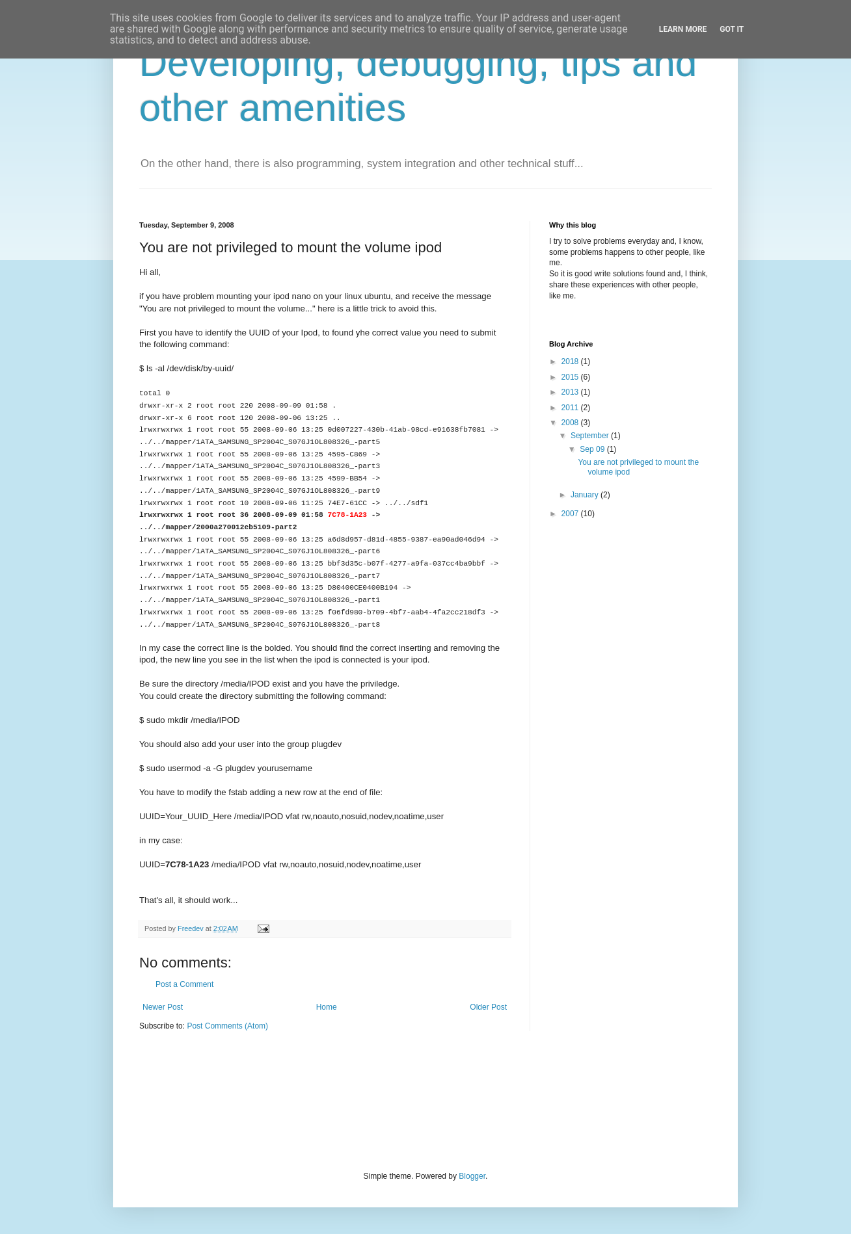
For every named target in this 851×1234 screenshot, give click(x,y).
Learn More (683, 29)
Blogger (472, 1176)
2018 (571, 361)
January (586, 494)
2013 (571, 392)
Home (326, 1007)
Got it (732, 29)
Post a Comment (184, 984)
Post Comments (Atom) (227, 1026)
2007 (571, 513)
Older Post (488, 1007)
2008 (571, 422)
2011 (571, 407)
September (591, 435)
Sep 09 (593, 449)
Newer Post (162, 1007)
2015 (571, 377)
